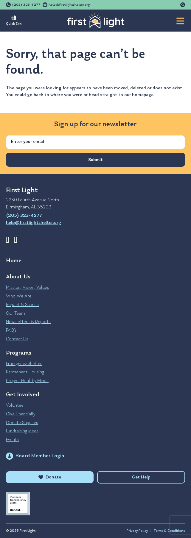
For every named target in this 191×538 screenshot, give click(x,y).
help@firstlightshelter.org (69, 5)
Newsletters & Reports (28, 321)
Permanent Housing (25, 372)
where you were (66, 95)
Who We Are (18, 296)
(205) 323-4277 (26, 5)
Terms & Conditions (169, 531)
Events (12, 439)
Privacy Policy (137, 531)
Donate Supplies (22, 422)
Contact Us (17, 339)
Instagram (15, 239)
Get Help (141, 477)
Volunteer (15, 405)
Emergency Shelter (24, 363)
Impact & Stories (22, 304)
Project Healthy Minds (27, 380)
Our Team (15, 313)
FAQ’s (11, 330)
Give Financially (20, 414)
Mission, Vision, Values (27, 287)
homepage (142, 95)
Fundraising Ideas (22, 431)
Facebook (7, 239)
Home (13, 261)
